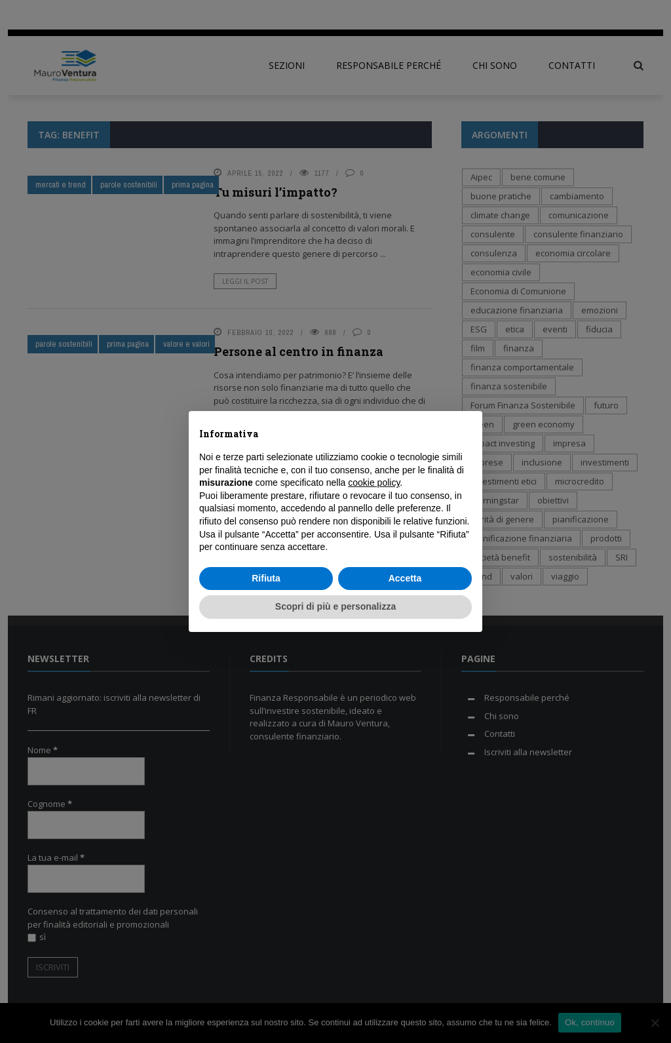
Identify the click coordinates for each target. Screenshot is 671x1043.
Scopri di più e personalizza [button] (335, 606)
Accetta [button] (405, 578)
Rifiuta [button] (266, 578)
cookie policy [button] (374, 482)
